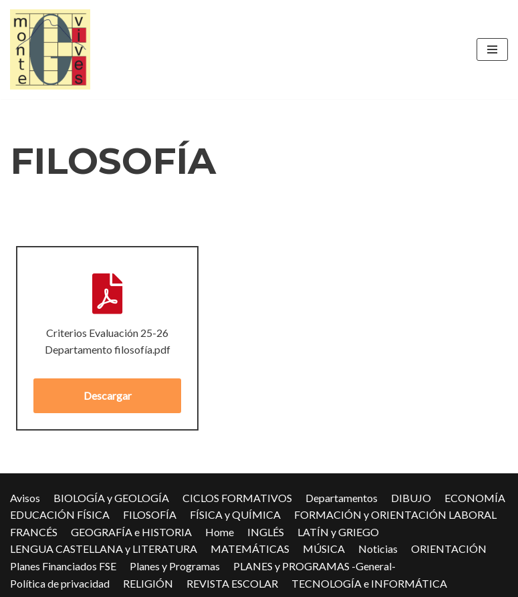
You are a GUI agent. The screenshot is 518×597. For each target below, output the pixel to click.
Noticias (378, 548)
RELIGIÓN (148, 583)
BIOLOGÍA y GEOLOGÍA (111, 497)
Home (219, 531)
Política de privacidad (60, 583)
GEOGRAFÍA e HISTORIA (131, 531)
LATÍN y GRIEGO (338, 531)
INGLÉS (265, 531)
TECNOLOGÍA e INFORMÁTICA (369, 583)
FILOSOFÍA (149, 514)
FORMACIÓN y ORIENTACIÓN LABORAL (395, 514)
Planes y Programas (175, 566)
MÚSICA (324, 548)
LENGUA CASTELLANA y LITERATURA (103, 548)
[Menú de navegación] (492, 49)
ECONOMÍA (474, 497)
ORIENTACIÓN (449, 548)
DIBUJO (411, 497)
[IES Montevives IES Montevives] (50, 49)
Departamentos (341, 497)
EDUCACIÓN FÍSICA (60, 514)
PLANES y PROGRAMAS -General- (314, 566)
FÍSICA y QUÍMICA (235, 514)
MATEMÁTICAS (250, 548)
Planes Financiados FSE (63, 566)
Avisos (25, 497)
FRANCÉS (33, 531)
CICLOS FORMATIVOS (237, 497)
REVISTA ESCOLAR (232, 583)
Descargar (108, 395)
